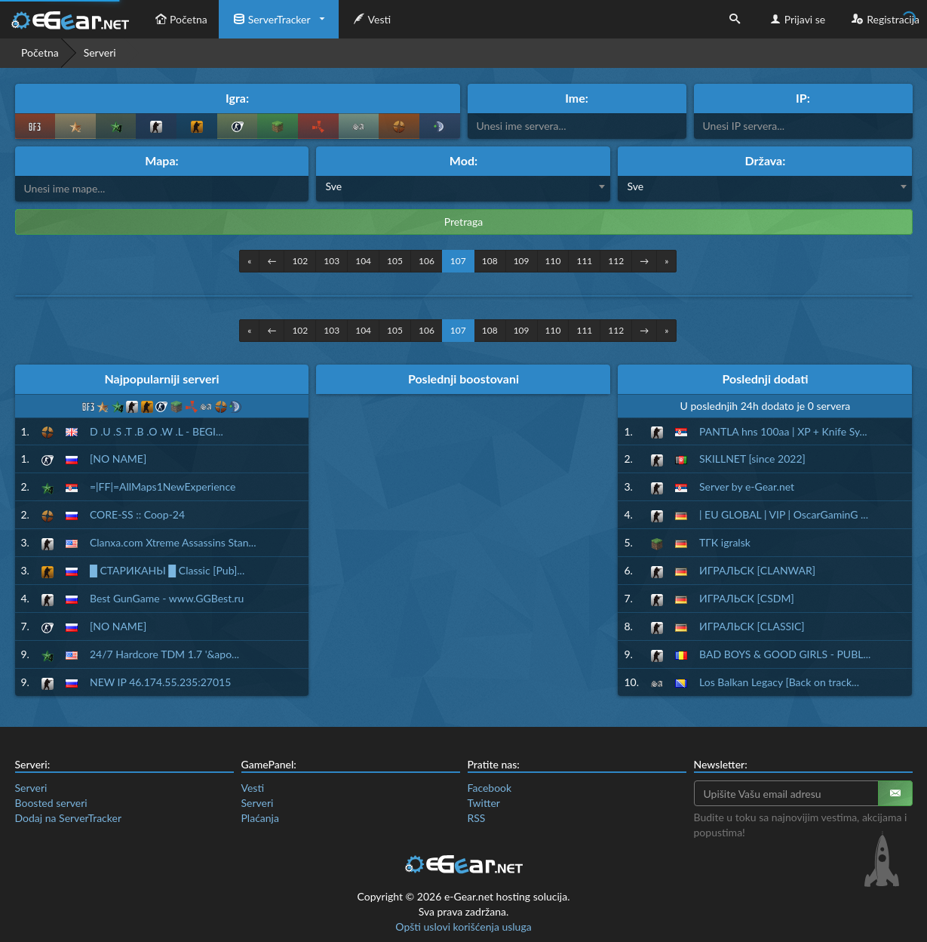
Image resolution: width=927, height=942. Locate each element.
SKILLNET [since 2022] (752, 458)
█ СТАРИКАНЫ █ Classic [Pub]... (167, 570)
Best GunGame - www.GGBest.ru (167, 598)
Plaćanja (260, 817)
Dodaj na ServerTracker (68, 817)
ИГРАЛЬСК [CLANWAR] (757, 570)
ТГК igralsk (725, 542)
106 (426, 260)
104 (363, 260)
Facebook (490, 787)
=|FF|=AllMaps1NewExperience (162, 486)
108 (490, 260)
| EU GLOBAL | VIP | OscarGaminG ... (783, 514)
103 (331, 260)
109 (521, 260)
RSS (477, 817)
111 (584, 260)
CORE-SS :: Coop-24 (137, 514)
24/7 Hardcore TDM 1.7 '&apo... (164, 654)
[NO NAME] (118, 458)
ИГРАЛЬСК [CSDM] (746, 598)
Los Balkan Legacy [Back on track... (779, 682)
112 (616, 260)
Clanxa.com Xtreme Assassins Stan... (173, 542)
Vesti (370, 19)
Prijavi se (796, 19)
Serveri (31, 787)
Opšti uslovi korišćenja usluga (463, 926)
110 (553, 260)
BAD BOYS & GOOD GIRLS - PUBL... (784, 654)
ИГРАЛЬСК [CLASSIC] (752, 626)
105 (395, 260)
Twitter (484, 802)
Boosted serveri (51, 802)
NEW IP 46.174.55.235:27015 (160, 682)
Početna (179, 19)
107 (458, 260)
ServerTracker (270, 19)
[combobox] (463, 189)
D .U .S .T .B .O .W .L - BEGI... (156, 431)
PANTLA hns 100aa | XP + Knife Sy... (783, 431)
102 (300, 260)
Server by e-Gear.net (746, 486)
